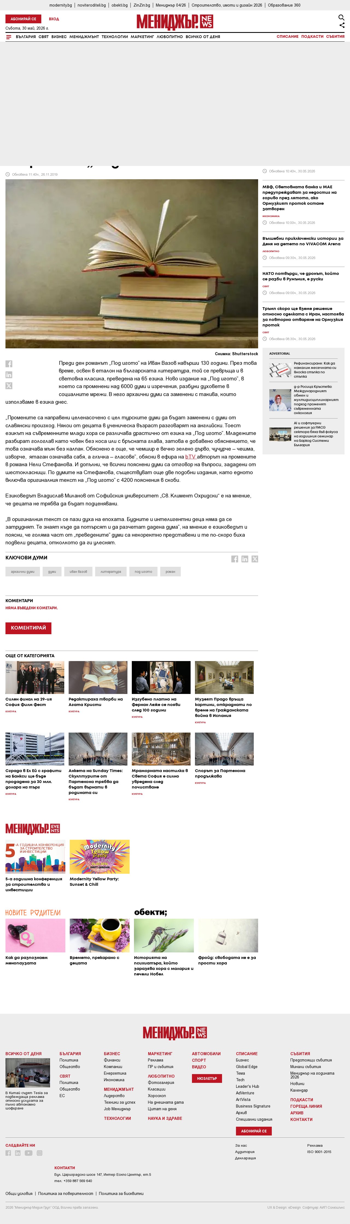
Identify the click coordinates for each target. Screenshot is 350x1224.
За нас (241, 1145)
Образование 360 (284, 5)
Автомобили (206, 1053)
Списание (288, 36)
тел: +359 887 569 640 (73, 1181)
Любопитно (170, 37)
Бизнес (59, 37)
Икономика (114, 1080)
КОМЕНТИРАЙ (28, 628)
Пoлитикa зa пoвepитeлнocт (65, 1193)
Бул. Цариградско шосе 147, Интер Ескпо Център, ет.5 (102, 1174)
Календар (299, 1090)
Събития (335, 36)
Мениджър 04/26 (171, 5)
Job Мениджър (117, 1109)
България (26, 37)
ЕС (62, 1096)
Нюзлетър (207, 1078)
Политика (69, 1060)
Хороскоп (157, 1096)
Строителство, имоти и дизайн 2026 (227, 5)
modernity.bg (60, 5)
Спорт (199, 1060)
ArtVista (243, 1099)
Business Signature (253, 1106)
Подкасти (312, 36)
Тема (240, 1073)
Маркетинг (142, 37)
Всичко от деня (203, 37)
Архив (241, 1113)
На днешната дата (166, 1102)
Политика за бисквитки (121, 1193)
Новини (297, 1084)
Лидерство (114, 1096)
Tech (240, 1080)
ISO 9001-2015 (319, 1152)
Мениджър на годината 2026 (312, 1075)
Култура (16, 124)
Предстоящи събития (311, 1060)
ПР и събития (160, 1067)
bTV (190, 456)
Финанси (112, 1060)
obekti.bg (120, 5)
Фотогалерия (161, 1082)
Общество (70, 1067)
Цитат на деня (162, 1109)
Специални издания (254, 1119)
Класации (156, 1089)
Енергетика (115, 1073)
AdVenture (245, 1093)
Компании (113, 1067)
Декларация (245, 1158)
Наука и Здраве (165, 1118)
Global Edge (247, 1067)
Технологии (115, 37)
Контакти (301, 1119)
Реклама (155, 1060)
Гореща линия (306, 1106)
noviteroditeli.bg (92, 5)
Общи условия (19, 1193)
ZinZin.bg (141, 5)
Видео (199, 1067)
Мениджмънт (84, 37)
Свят (44, 37)
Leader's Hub (247, 1086)
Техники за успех (119, 1102)
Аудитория (245, 1152)
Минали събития (305, 1067)
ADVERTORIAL (279, 353)
